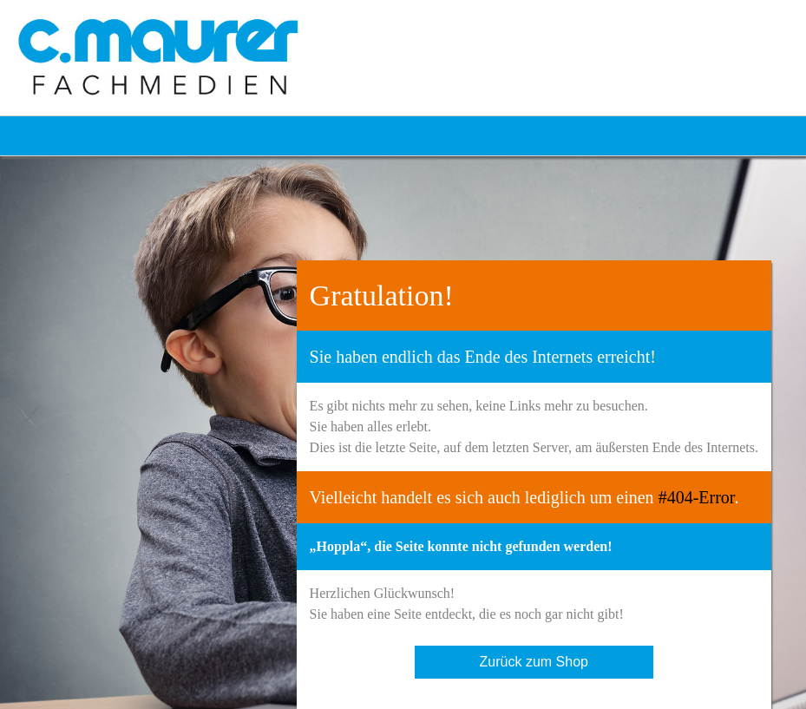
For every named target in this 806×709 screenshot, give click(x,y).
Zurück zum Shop (534, 661)
